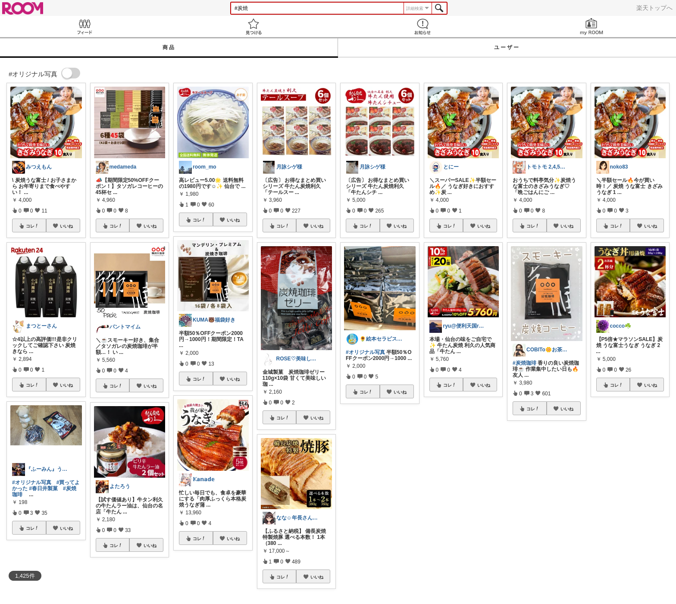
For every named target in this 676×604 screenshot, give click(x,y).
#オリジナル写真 (31, 482)
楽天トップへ (654, 7)
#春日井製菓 (43, 488)
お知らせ (422, 26)
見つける (253, 26)
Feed (84, 26)
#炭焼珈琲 (524, 363)
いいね (66, 226)
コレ (32, 226)
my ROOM (591, 26)
